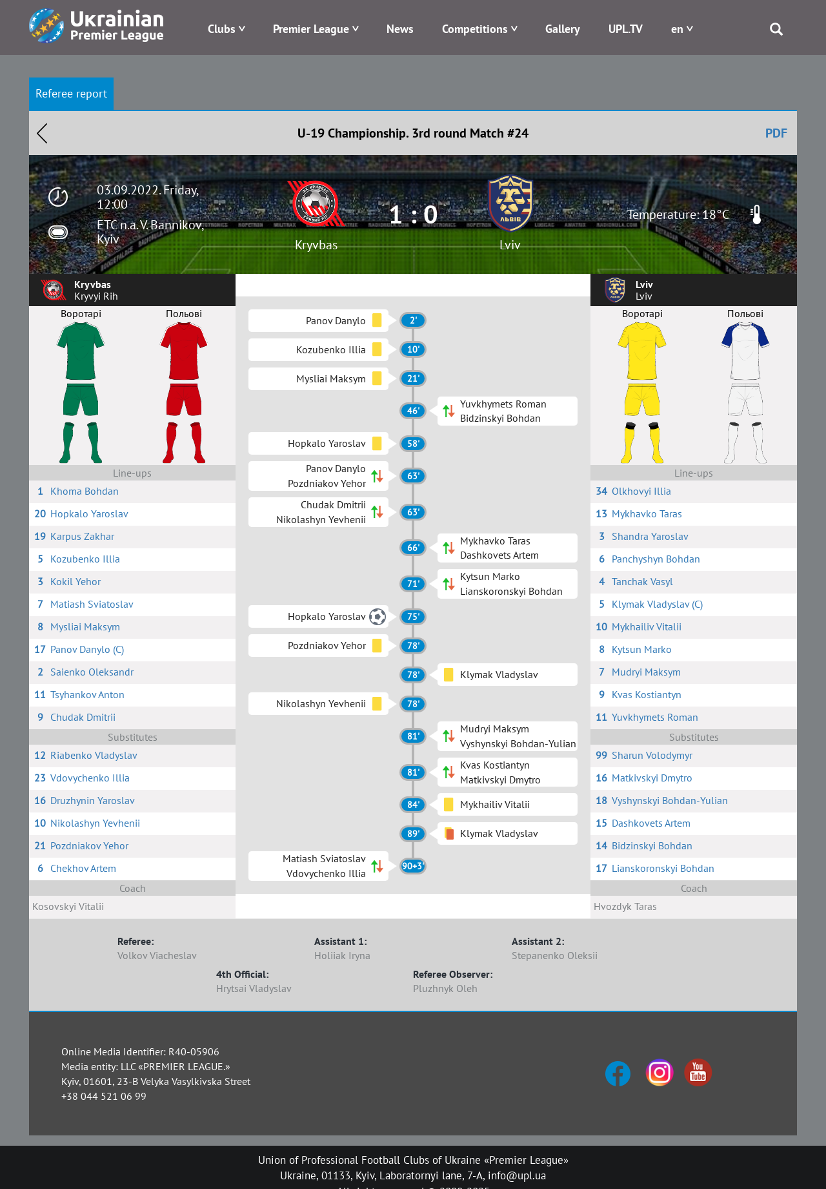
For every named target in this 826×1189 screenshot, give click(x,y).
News (400, 28)
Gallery (562, 28)
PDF (776, 133)
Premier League (311, 28)
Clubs (222, 28)
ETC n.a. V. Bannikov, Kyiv (150, 232)
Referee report (71, 93)
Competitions (475, 28)
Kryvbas (316, 244)
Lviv (510, 244)
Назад (42, 133)
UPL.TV (626, 28)
